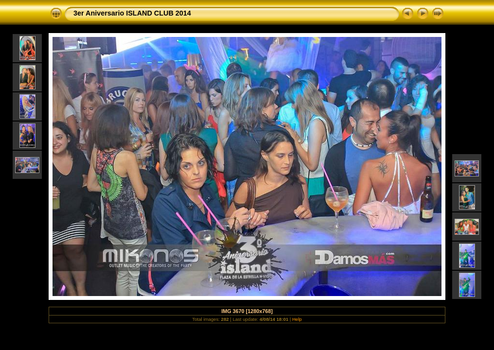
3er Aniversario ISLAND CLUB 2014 (132, 13)
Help (297, 319)
